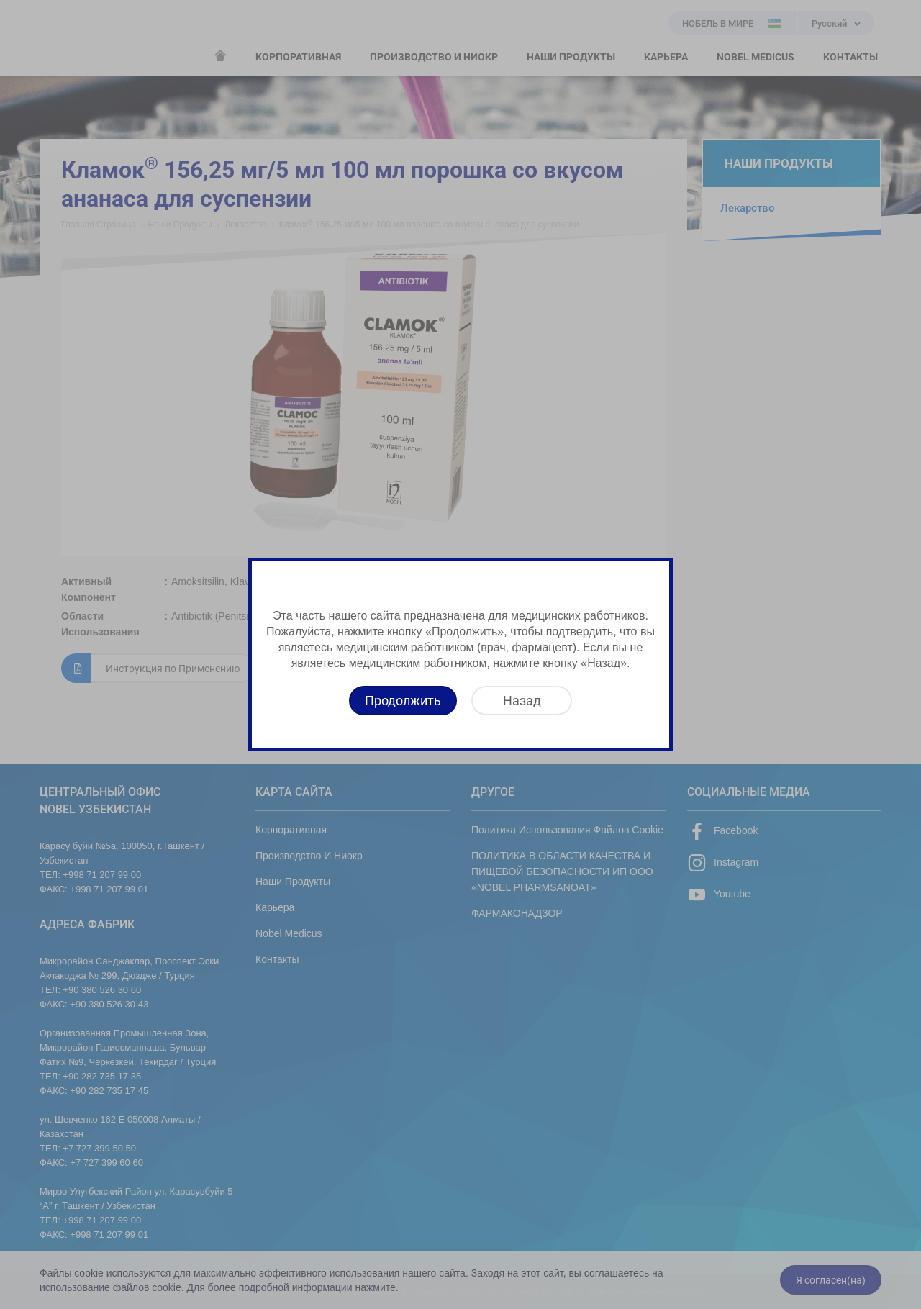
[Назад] (521, 700)
